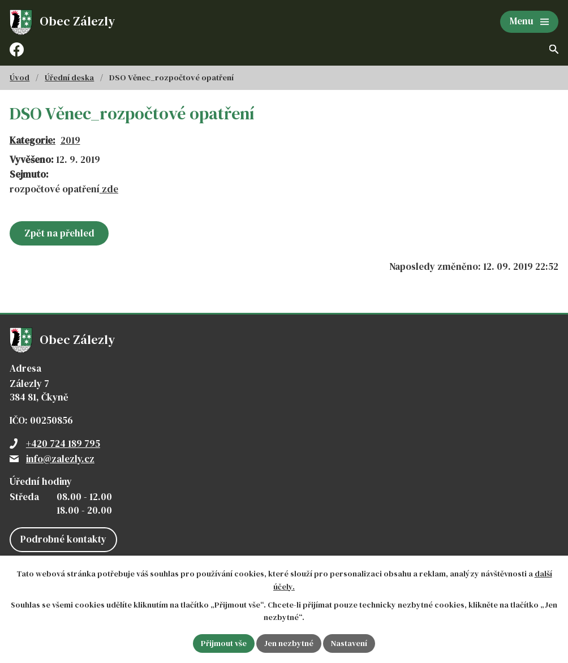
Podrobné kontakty (63, 539)
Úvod (19, 77)
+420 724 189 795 (63, 443)
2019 (70, 140)
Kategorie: (32, 140)
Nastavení (349, 643)
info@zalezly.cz (60, 459)
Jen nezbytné (288, 643)
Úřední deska (69, 77)
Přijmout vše (224, 643)
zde (109, 189)
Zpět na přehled (59, 233)
